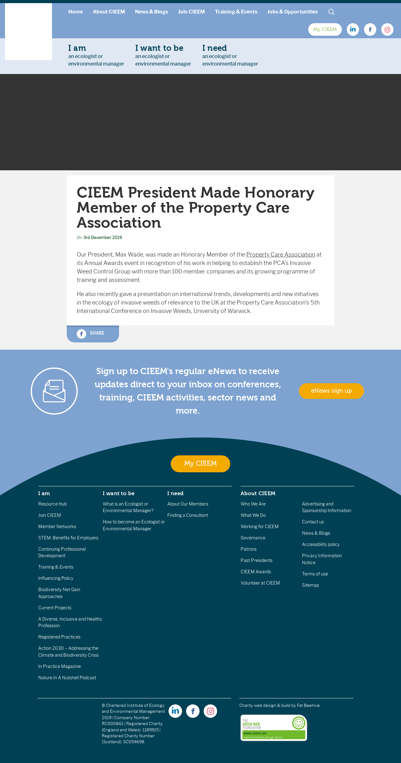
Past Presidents (257, 560)
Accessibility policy (321, 544)
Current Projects (54, 608)
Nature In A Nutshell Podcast (67, 678)
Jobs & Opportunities (292, 12)
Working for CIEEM (260, 526)
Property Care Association (280, 254)
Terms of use (315, 574)
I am (44, 493)
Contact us (313, 522)
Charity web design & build (264, 705)
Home (75, 12)
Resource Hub (52, 504)
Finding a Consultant (187, 515)
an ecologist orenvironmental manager (96, 55)
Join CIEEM (191, 12)
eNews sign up (331, 390)
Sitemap (310, 585)
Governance (253, 538)
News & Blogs (151, 12)
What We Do (253, 515)
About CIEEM (109, 12)
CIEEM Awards (256, 572)
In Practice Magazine (59, 666)
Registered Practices (59, 637)
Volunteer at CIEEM (260, 583)
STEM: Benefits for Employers (68, 538)
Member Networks (57, 526)
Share (90, 334)
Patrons (249, 549)
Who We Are (253, 504)
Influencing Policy (55, 578)
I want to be (119, 493)
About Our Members (187, 504)
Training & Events (236, 12)
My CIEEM (325, 29)
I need (175, 493)
